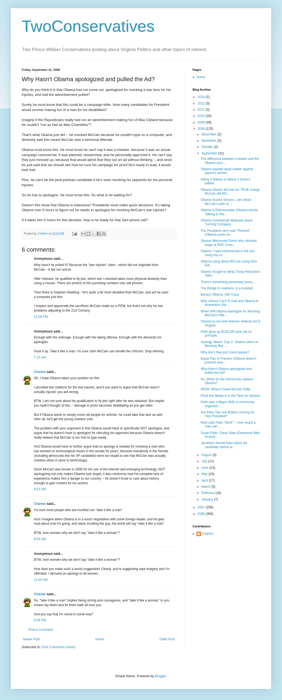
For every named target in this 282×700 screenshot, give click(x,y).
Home (99, 639)
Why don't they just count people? (225, 352)
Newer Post (31, 639)
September (209, 153)
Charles (40, 372)
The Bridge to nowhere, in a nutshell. (227, 288)
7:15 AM (40, 357)
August (207, 455)
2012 (202, 103)
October (207, 147)
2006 (202, 514)
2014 (202, 97)
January (207, 499)
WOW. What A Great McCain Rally (225, 389)
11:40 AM (41, 580)
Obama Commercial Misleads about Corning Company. (226, 222)
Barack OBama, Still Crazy (220, 294)
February (208, 493)
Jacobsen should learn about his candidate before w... (224, 445)
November (209, 140)
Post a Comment (40, 630)
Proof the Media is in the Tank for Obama (230, 396)
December (209, 134)
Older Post (167, 639)
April (205, 480)
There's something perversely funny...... (229, 282)
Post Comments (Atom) (58, 647)
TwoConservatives (88, 26)
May (205, 474)
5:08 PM (40, 620)
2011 (202, 110)
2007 (202, 507)
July (204, 461)
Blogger (160, 676)
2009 (202, 122)
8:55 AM (40, 539)
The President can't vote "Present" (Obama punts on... (225, 232)
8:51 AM (40, 489)
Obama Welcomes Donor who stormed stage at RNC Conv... (229, 242)
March (206, 487)
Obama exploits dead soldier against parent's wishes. (227, 171)
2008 (202, 129)
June (205, 468)
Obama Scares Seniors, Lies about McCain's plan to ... (226, 201)
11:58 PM (41, 317)
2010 (202, 116)
